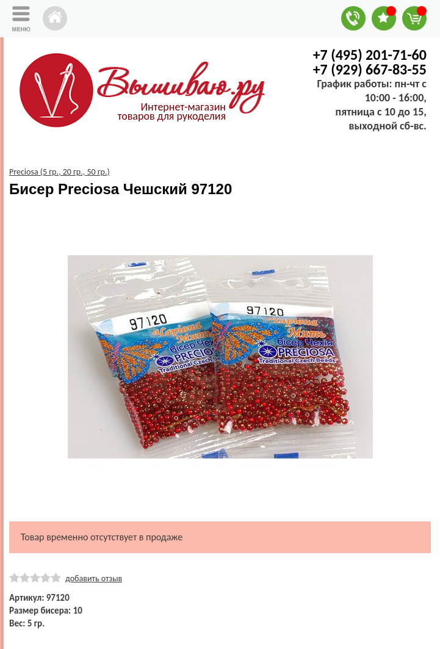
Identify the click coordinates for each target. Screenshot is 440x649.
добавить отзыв (93, 578)
